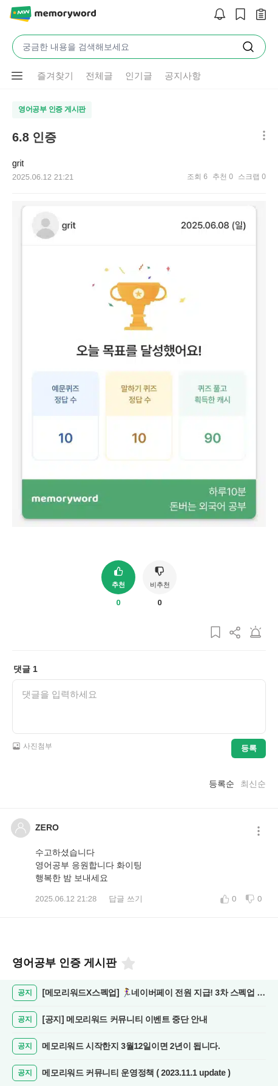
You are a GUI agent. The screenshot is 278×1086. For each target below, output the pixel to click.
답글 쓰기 (126, 898)
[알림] (216, 15)
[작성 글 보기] (258, 15)
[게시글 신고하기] (255, 633)
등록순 (221, 784)
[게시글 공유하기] (235, 633)
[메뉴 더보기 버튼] (17, 76)
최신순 (253, 784)
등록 (248, 748)
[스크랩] (237, 15)
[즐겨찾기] (127, 963)
